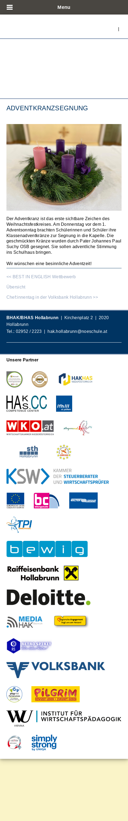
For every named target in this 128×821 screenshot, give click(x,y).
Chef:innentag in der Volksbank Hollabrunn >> (52, 297)
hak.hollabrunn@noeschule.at (77, 331)
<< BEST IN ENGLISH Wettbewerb (41, 276)
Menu (63, 7)
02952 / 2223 (29, 331)
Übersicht (15, 286)
